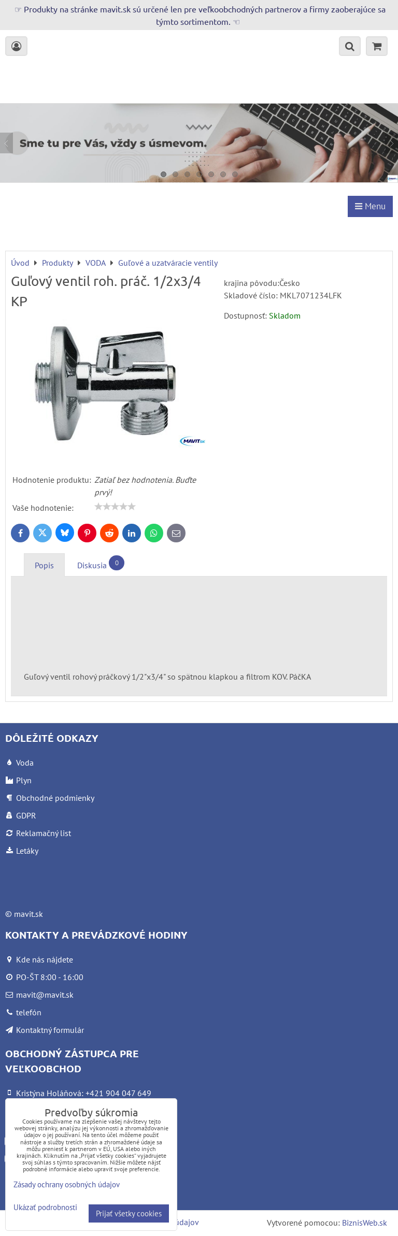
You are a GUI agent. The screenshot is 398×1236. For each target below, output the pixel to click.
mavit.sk (28, 914)
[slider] (115, 506)
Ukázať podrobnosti (45, 1207)
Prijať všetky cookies (129, 1213)
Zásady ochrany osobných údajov (66, 1184)
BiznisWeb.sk (364, 1222)
